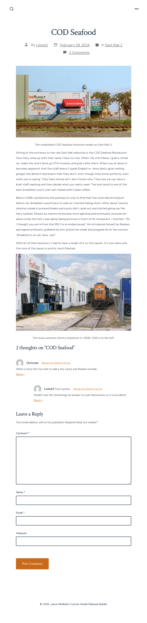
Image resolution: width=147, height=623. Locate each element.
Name (20, 492)
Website (21, 533)
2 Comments (79, 52)
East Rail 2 (113, 45)
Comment (23, 433)
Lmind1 (42, 45)
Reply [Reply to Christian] (20, 374)
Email (20, 513)
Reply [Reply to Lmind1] (38, 400)
